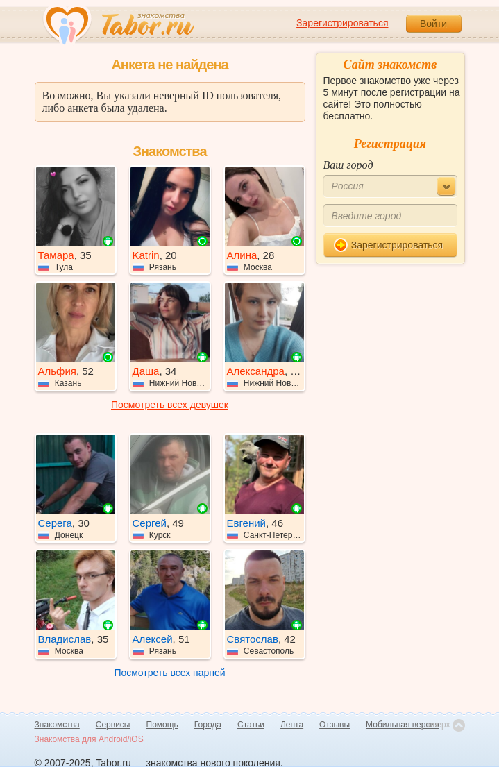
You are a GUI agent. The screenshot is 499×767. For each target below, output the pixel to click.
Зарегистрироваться (342, 22)
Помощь (162, 725)
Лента (291, 725)
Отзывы (334, 725)
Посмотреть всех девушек (169, 404)
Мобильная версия (402, 725)
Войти (433, 23)
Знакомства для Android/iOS (89, 739)
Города (207, 725)
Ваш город (348, 165)
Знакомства (57, 725)
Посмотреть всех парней (169, 672)
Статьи (250, 725)
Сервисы (113, 725)
